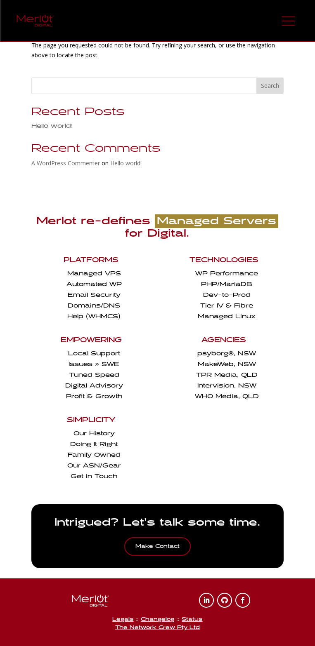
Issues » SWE (94, 364)
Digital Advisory (94, 386)
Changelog (157, 619)
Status (192, 619)
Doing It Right (94, 444)
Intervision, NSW (226, 386)
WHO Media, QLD (227, 396)
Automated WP (94, 284)
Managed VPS (94, 273)
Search (270, 85)
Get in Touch (94, 476)
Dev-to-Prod (227, 295)
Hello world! (52, 126)
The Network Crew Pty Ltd (157, 627)
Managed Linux (227, 316)
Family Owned (94, 455)
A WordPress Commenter (65, 163)
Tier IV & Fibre (226, 306)
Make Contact (157, 546)
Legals (122, 619)
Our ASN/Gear (94, 466)
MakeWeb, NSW (227, 364)
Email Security (94, 295)
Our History (94, 433)
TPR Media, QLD (227, 375)
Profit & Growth (94, 396)
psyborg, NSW (226, 353)
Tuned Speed (94, 375)
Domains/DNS (94, 306)
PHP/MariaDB (226, 284)
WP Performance (226, 273)
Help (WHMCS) (94, 316)
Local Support (94, 353)
